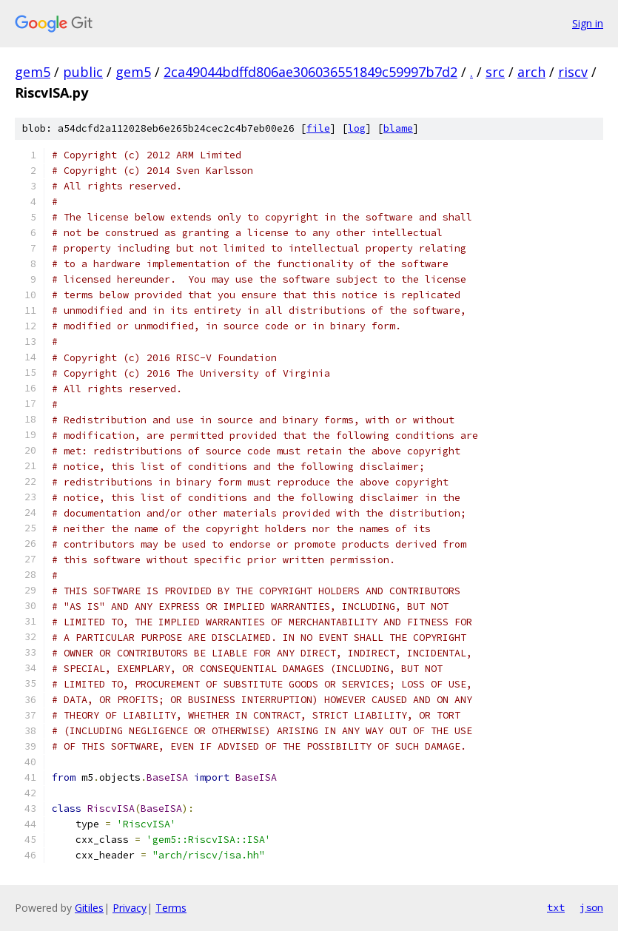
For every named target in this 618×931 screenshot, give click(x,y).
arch (531, 72)
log (357, 128)
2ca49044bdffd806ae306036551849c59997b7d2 (310, 72)
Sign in (587, 23)
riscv (573, 72)
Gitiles (89, 908)
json (591, 907)
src (495, 72)
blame (398, 128)
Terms (171, 908)
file (318, 128)
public (83, 72)
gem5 (32, 72)
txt (556, 907)
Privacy (129, 908)
